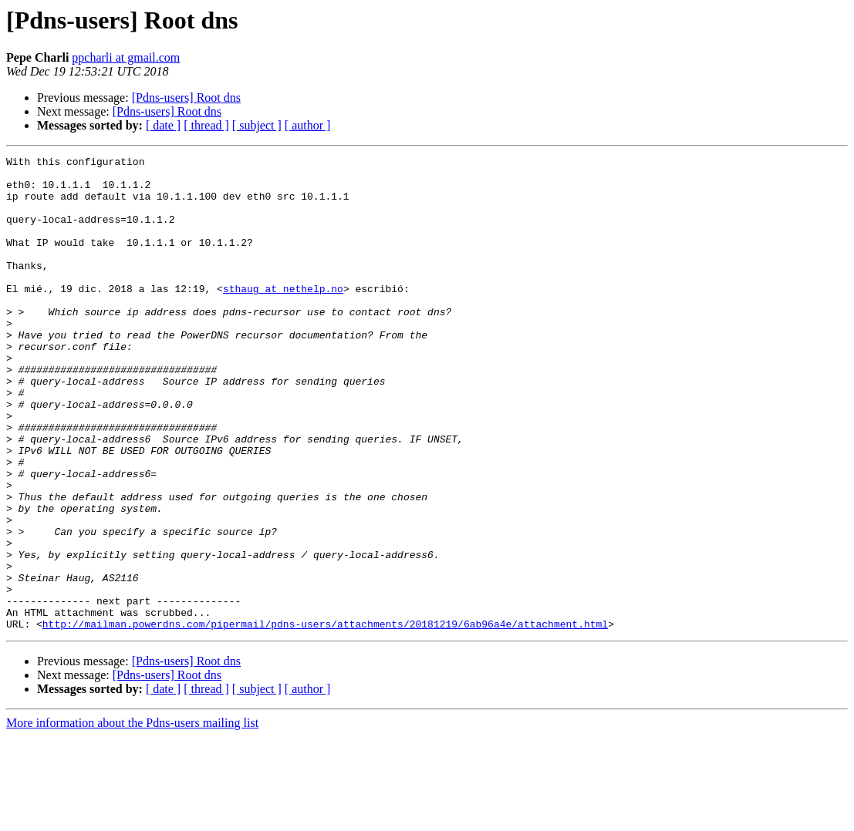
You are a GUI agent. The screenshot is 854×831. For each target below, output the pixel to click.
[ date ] (163, 125)
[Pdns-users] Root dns (186, 97)
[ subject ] (257, 125)
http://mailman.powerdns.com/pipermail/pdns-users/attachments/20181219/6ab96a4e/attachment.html (325, 718)
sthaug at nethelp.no (283, 316)
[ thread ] (206, 125)
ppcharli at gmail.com (126, 57)
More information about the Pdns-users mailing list (132, 817)
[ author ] (308, 125)
